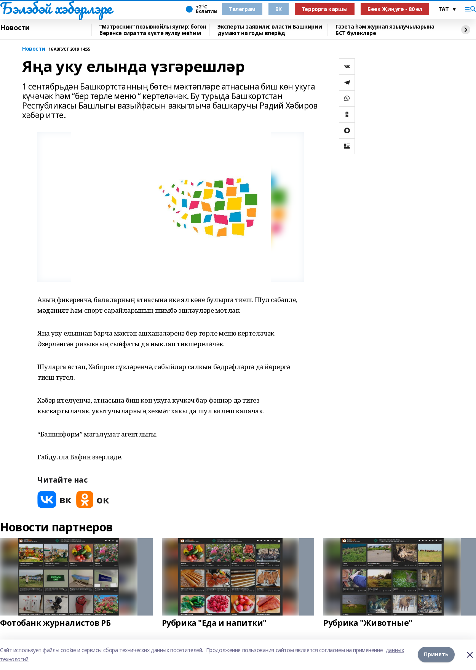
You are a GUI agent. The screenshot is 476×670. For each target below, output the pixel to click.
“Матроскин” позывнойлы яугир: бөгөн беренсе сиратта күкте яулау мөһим (152, 30)
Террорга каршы (325, 9)
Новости (15, 28)
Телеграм (242, 9)
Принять (436, 654)
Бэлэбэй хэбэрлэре (56, 8)
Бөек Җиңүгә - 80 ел (394, 9)
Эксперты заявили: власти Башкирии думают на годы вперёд (269, 30)
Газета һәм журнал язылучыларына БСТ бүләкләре (384, 30)
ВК (278, 9)
